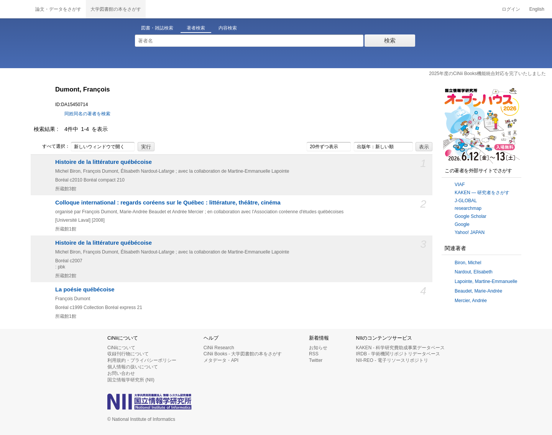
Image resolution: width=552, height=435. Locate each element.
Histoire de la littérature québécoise (103, 162)
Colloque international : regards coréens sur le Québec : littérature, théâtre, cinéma (168, 203)
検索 (390, 40)
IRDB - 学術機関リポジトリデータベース (398, 354)
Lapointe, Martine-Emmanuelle (486, 281)
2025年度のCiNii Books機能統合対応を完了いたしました (487, 73)
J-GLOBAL (466, 200)
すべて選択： (52, 146)
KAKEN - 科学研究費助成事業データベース (400, 347)
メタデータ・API (221, 360)
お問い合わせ (121, 373)
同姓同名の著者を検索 (87, 113)
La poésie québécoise (85, 289)
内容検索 (228, 28)
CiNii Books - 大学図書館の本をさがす (243, 354)
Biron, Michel (468, 262)
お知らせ (318, 347)
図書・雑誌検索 (157, 28)
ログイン (511, 9)
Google (462, 224)
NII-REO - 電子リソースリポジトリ (392, 360)
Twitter (315, 360)
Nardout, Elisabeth (474, 272)
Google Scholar (470, 216)
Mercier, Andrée (471, 300)
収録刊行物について (128, 354)
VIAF (460, 184)
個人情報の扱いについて (132, 367)
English (536, 9)
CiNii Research (219, 347)
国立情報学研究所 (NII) (130, 380)
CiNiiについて (121, 347)
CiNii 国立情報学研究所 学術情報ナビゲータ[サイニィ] (15, 9)
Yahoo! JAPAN (470, 232)
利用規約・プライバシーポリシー (141, 360)
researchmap (468, 208)
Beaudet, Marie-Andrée (478, 291)
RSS (314, 354)
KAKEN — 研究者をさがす (482, 192)
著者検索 (196, 28)
